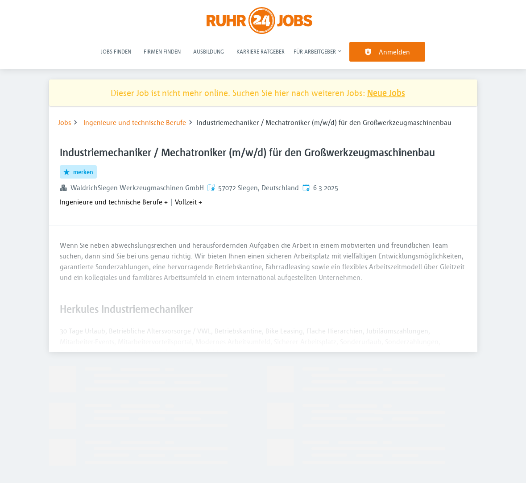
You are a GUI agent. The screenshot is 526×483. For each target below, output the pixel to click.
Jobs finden (116, 51)
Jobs (64, 122)
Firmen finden (162, 51)
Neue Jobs (386, 92)
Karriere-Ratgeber (260, 51)
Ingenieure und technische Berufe (134, 122)
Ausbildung (208, 51)
